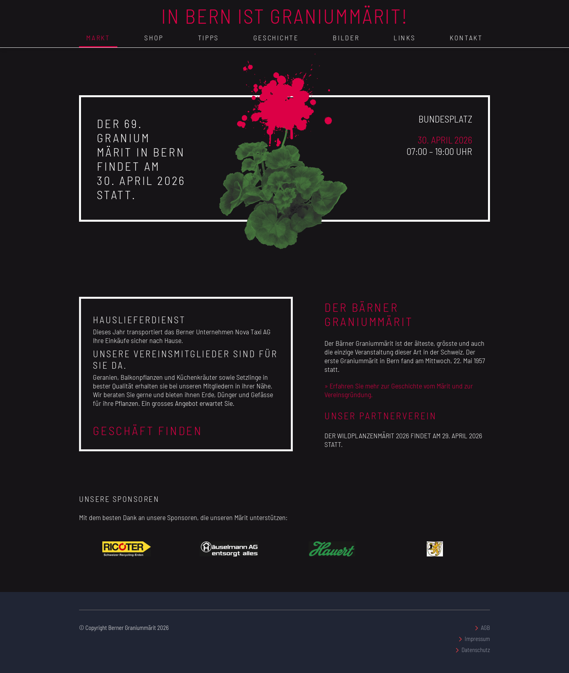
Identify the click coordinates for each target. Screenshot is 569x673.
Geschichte (276, 37)
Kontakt (466, 37)
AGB (485, 627)
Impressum (477, 638)
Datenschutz (476, 649)
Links (405, 37)
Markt (98, 37)
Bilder (346, 37)
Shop (154, 37)
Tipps (208, 37)
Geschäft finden (148, 430)
